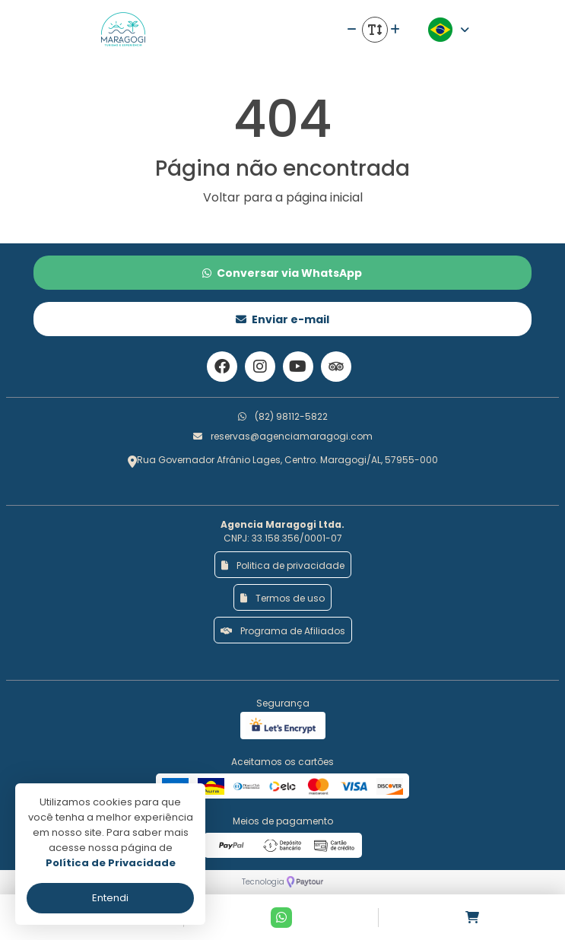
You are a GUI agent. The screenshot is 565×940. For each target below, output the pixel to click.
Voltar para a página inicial (283, 197)
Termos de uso (282, 598)
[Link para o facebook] (222, 366)
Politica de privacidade (282, 565)
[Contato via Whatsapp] (281, 917)
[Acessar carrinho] (472, 917)
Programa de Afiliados (283, 630)
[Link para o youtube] (298, 366)
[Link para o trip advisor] (336, 366)
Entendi (110, 898)
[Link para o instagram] (260, 366)
